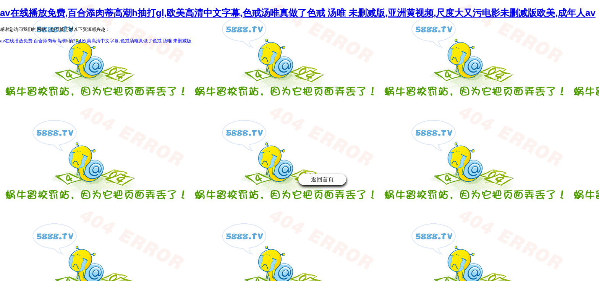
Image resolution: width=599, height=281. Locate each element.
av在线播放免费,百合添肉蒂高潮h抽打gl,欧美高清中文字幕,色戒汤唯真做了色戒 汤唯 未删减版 (95, 41)
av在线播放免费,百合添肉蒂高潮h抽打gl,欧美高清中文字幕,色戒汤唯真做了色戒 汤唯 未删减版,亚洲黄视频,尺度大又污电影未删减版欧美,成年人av (298, 13)
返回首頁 (322, 179)
